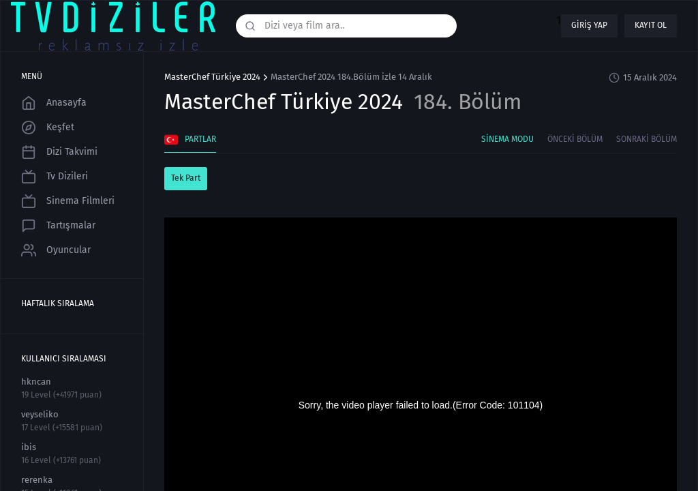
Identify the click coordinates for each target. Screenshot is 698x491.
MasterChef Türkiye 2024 (212, 77)
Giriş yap (589, 25)
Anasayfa (54, 102)
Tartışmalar (58, 225)
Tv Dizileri (54, 176)
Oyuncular (56, 250)
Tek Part (185, 178)
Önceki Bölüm (575, 139)
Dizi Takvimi (59, 152)
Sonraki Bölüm (646, 139)
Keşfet (47, 127)
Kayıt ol (651, 25)
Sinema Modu (507, 139)
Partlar (190, 140)
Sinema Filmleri (68, 201)
